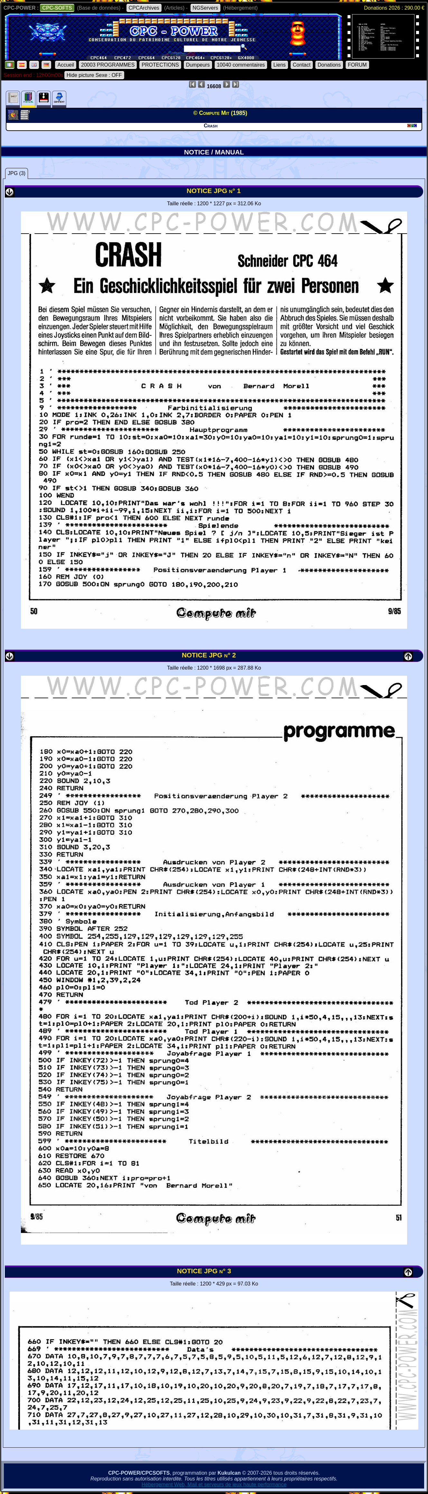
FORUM (357, 65)
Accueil (65, 65)
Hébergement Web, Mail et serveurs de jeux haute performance (214, 1484)
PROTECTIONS (160, 65)
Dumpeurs (198, 65)
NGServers (205, 8)
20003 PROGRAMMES (108, 65)
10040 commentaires (241, 65)
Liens (280, 65)
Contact (302, 65)
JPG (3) (16, 173)
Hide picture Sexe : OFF (94, 75)
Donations (329, 65)
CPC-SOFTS (57, 8)
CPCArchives (144, 8)
